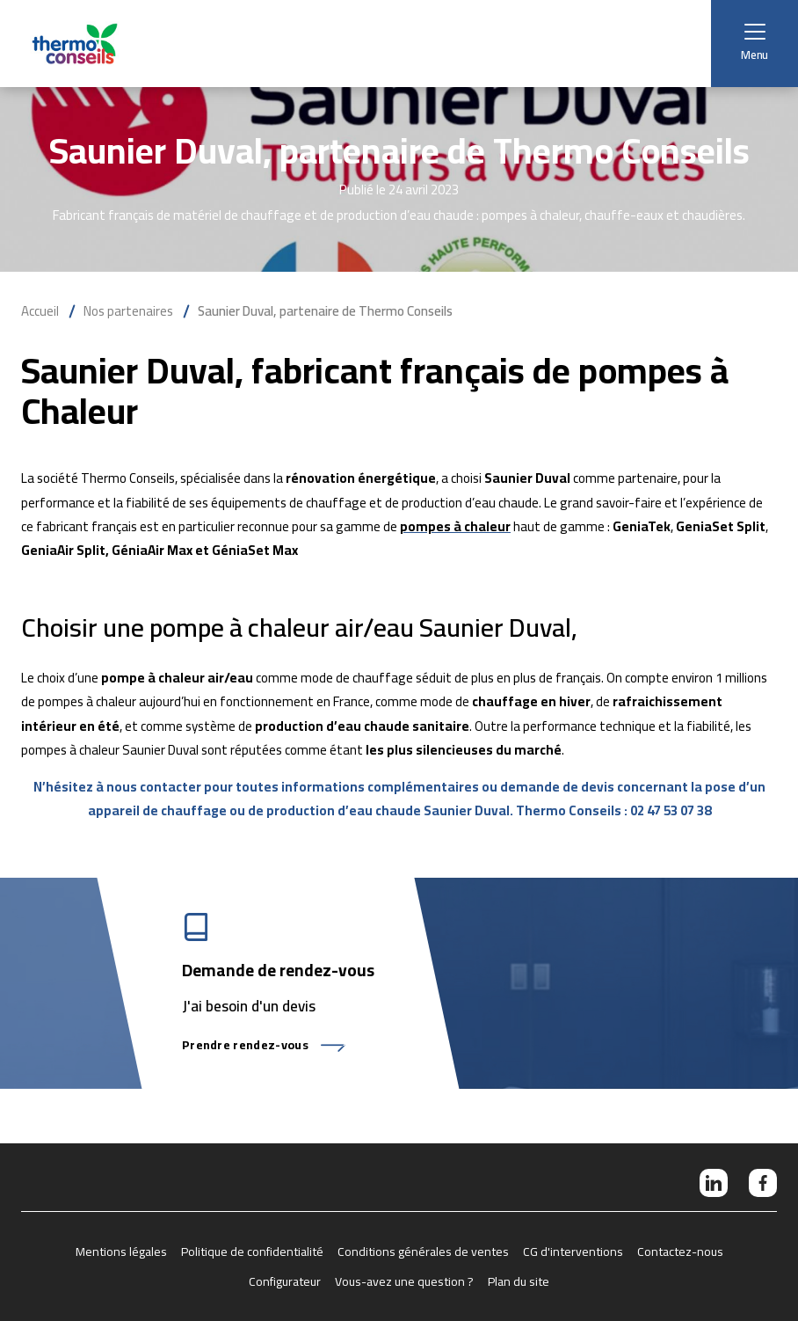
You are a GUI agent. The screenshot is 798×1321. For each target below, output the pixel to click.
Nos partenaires (128, 311)
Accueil (40, 311)
